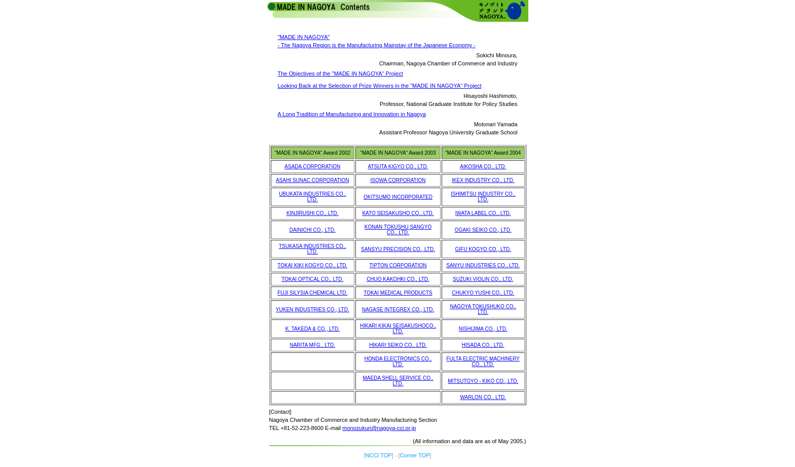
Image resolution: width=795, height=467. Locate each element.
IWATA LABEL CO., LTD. (483, 213)
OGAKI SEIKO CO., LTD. (483, 230)
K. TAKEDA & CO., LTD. (312, 329)
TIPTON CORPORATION (398, 265)
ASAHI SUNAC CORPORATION (312, 180)
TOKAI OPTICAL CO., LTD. (312, 279)
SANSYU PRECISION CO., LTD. (398, 249)
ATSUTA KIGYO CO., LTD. (398, 166)
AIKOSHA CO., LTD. (483, 166)
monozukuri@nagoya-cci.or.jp (379, 428)
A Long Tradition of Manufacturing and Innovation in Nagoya (352, 114)
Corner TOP (415, 455)
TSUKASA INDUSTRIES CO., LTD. (312, 249)
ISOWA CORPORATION (398, 180)
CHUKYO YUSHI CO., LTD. (483, 293)
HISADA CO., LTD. (483, 345)
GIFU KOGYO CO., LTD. (483, 249)
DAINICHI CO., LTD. (313, 230)
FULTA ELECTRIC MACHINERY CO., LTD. (482, 361)
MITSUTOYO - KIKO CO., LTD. (483, 381)
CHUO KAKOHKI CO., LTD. (398, 279)
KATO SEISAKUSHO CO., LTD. (397, 213)
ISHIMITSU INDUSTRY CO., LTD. (483, 196)
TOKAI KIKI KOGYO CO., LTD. (312, 265)
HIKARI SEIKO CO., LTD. (398, 345)
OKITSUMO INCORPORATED (398, 197)
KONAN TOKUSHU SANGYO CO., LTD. (398, 229)
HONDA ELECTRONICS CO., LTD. (398, 361)
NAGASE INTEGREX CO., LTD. (398, 309)
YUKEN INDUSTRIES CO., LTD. (312, 309)
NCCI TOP (379, 455)
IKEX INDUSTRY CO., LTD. (483, 180)
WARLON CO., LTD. (483, 397)
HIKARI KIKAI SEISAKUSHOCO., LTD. (398, 328)
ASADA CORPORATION (312, 166)
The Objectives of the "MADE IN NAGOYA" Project (340, 73)
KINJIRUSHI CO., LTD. (312, 213)
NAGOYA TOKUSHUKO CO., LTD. (483, 309)
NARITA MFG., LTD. (312, 345)
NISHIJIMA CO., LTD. (483, 329)
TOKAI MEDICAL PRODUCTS (398, 293)
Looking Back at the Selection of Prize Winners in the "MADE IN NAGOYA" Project (380, 86)
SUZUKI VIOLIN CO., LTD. (483, 279)
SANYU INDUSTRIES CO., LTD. (483, 265)
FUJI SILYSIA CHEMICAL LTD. (312, 293)
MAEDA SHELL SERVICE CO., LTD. (398, 380)
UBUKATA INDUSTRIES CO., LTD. (312, 196)
